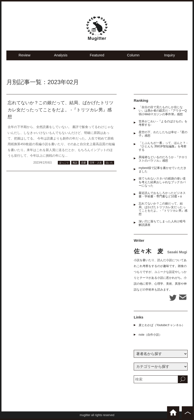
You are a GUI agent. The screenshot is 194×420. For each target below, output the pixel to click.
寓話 (75, 164)
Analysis (61, 56)
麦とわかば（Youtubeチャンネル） (162, 326)
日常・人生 (96, 164)
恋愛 (83, 164)
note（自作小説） (150, 336)
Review (24, 56)
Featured (97, 56)
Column (133, 56)
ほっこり (64, 164)
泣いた (109, 164)
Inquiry (169, 56)
